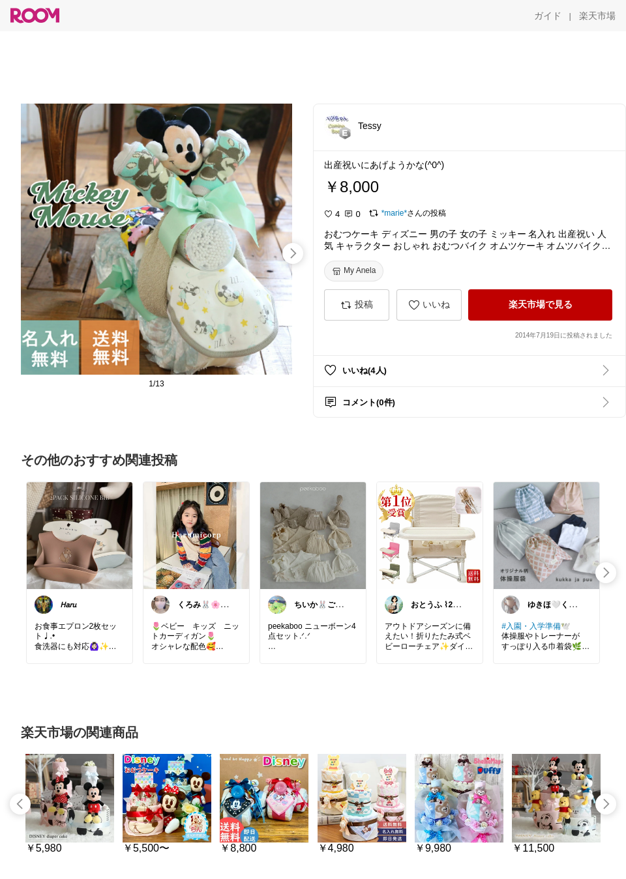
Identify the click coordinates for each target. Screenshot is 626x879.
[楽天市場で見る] (540, 305)
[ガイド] (547, 16)
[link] (79, 535)
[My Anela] (353, 271)
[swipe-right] (292, 253)
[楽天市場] (597, 16)
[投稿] (356, 305)
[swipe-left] (20, 804)
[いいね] (429, 305)
